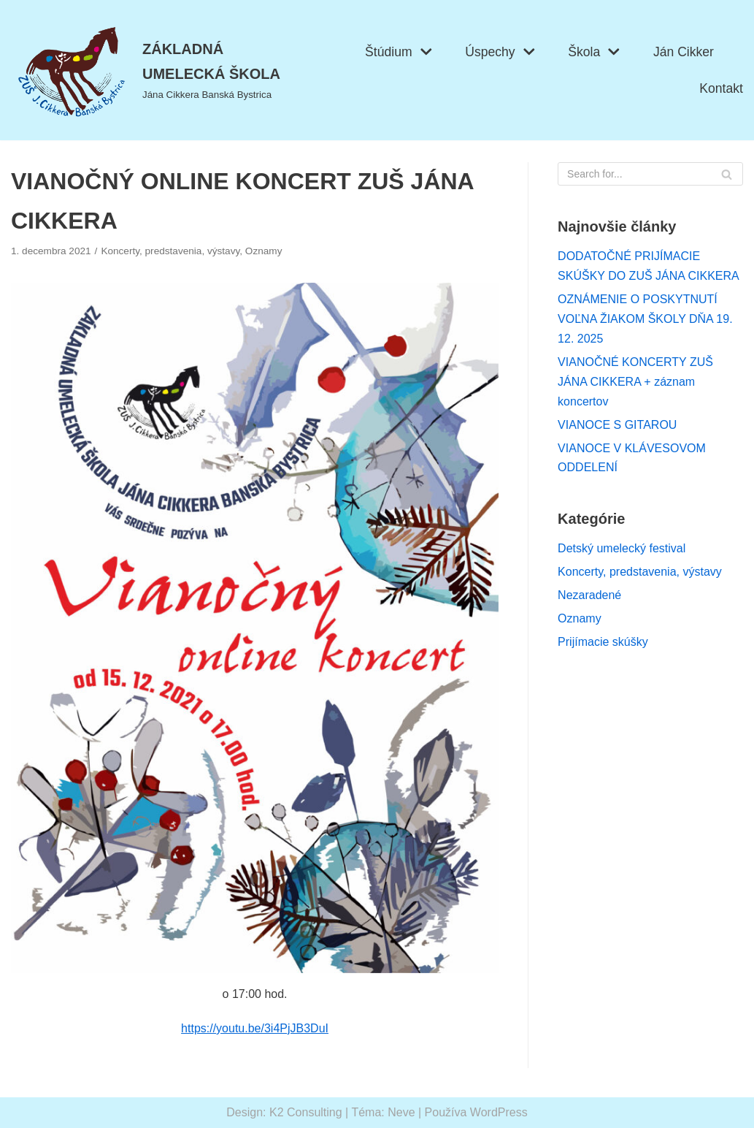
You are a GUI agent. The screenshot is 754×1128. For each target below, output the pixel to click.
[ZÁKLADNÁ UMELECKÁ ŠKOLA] (157, 70)
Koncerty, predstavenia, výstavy (170, 250)
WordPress (499, 1112)
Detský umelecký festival (621, 548)
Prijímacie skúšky (603, 642)
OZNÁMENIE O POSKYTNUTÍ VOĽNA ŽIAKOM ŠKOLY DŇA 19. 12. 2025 (645, 319)
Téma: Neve (383, 1112)
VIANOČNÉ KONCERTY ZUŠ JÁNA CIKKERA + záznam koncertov (635, 382)
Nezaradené (589, 595)
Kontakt (721, 88)
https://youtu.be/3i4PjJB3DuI (254, 1028)
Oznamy (263, 250)
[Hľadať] (650, 174)
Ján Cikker (683, 52)
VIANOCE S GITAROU (617, 425)
